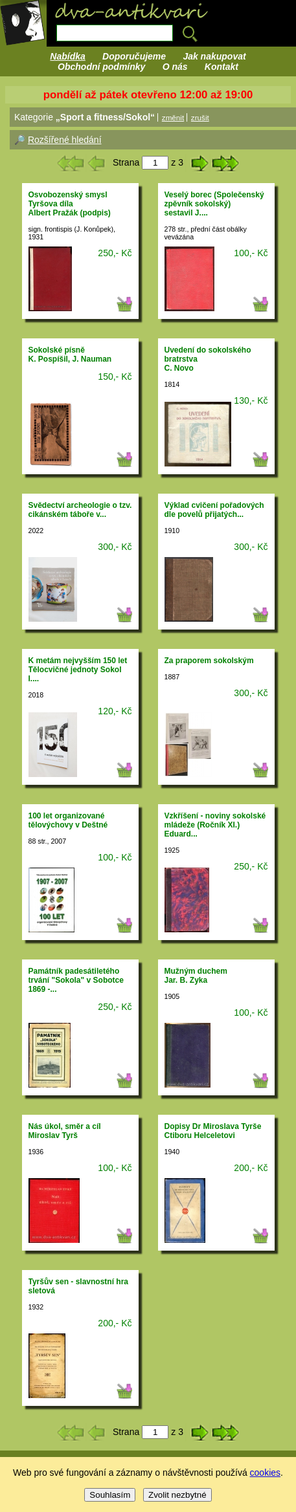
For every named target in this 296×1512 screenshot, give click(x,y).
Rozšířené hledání (65, 140)
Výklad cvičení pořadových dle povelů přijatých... (214, 510)
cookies (265, 1472)
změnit (173, 117)
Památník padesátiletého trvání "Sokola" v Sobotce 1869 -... (76, 980)
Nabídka (67, 56)
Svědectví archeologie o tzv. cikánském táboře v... (80, 510)
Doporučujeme (134, 56)
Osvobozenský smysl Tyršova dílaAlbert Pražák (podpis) (69, 203)
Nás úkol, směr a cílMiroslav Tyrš (64, 1131)
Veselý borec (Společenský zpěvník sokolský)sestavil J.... (214, 203)
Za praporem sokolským (209, 660)
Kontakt (221, 66)
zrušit (200, 117)
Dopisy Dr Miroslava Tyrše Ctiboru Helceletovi (213, 1131)
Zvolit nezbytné (177, 1495)
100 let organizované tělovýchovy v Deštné (68, 820)
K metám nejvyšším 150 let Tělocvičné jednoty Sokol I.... (78, 669)
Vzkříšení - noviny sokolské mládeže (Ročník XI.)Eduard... (215, 824)
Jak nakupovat (214, 56)
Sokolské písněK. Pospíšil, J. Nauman (70, 354)
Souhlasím (109, 1495)
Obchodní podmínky (101, 66)
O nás (175, 66)
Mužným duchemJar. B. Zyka (196, 976)
